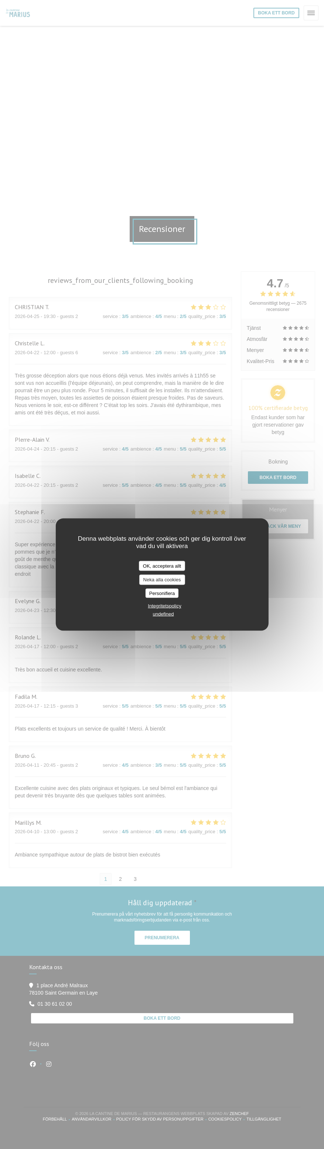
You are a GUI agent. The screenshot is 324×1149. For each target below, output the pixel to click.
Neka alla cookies (162, 579)
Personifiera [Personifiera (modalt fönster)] (162, 593)
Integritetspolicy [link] (164, 606)
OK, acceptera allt (162, 565)
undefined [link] (163, 614)
